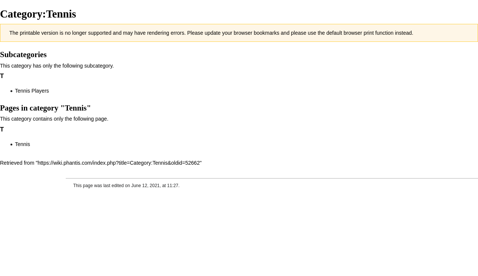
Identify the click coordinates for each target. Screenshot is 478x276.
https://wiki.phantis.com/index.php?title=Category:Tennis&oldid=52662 (119, 163)
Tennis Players (32, 91)
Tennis (22, 144)
